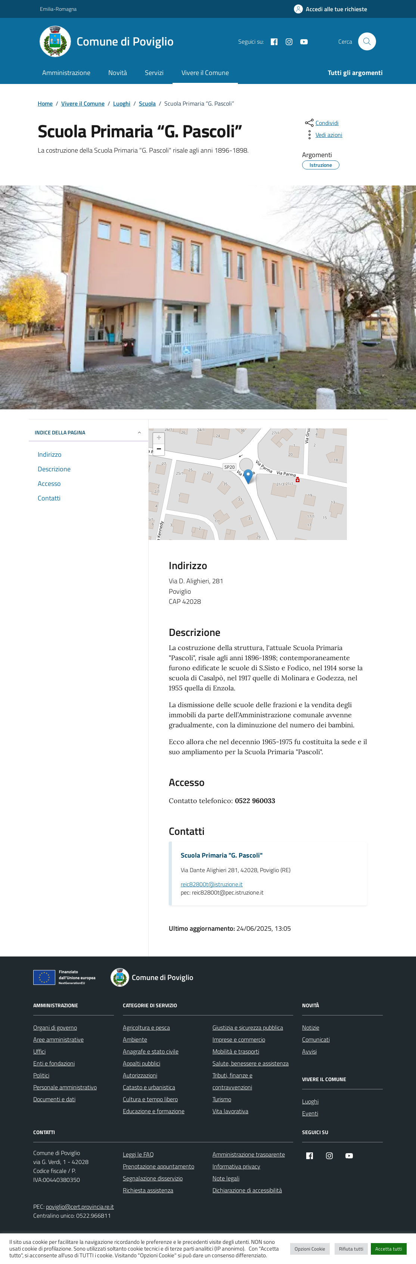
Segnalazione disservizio (153, 1178)
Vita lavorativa (230, 1111)
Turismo (221, 1099)
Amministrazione (66, 73)
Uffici (39, 1051)
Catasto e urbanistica (149, 1087)
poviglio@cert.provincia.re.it (80, 1206)
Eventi (310, 1113)
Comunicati (316, 1039)
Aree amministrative (58, 1039)
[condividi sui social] (321, 123)
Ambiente (135, 1039)
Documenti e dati (54, 1099)
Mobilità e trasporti (235, 1051)
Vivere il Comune (205, 73)
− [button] (158, 449)
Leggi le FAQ (138, 1154)
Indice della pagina (88, 432)
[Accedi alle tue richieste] (330, 9)
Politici (41, 1075)
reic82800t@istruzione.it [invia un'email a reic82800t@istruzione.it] (212, 884)
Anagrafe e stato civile (150, 1051)
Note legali (225, 1178)
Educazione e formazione (153, 1111)
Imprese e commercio (238, 1039)
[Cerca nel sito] (367, 41)
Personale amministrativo (65, 1087)
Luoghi (310, 1101)
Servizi (154, 73)
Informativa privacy (236, 1166)
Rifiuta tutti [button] (351, 1248)
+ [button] (158, 438)
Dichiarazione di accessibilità (247, 1190)
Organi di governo (55, 1027)
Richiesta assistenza (148, 1190)
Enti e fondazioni (54, 1063)
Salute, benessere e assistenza (250, 1063)
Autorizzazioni (140, 1075)
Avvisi (309, 1051)
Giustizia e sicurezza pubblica (247, 1027)
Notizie (310, 1027)
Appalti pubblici (141, 1063)
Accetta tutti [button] (388, 1248)
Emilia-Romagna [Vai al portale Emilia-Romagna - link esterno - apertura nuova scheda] (58, 9)
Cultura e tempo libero (150, 1099)
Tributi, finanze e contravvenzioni (232, 1081)
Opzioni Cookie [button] (310, 1248)
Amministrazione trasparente (248, 1154)
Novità (117, 73)
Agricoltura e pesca (146, 1027)
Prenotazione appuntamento (158, 1166)
